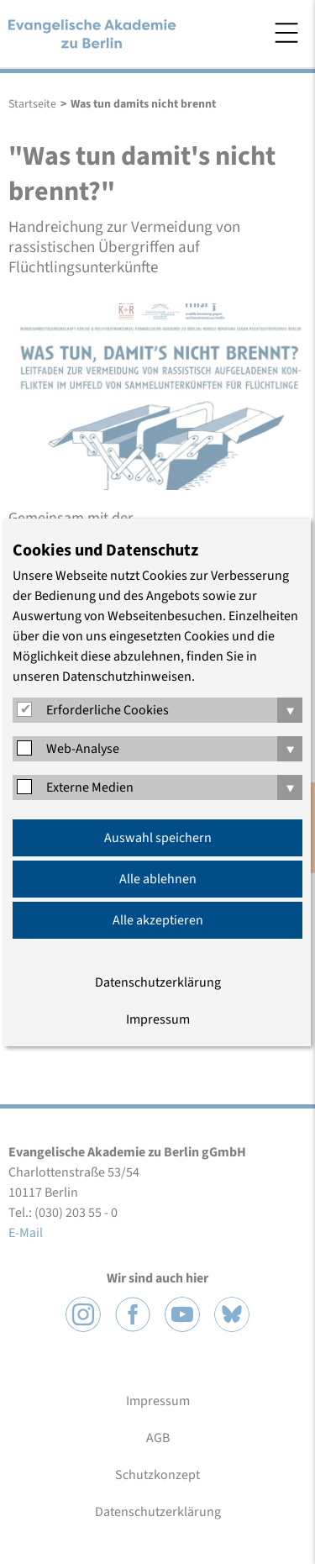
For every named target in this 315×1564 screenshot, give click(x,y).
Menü (286, 33)
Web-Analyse (82, 749)
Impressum (158, 1019)
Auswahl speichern (158, 838)
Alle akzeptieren (158, 920)
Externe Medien (90, 787)
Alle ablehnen (158, 879)
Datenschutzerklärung (158, 982)
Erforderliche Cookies (107, 710)
